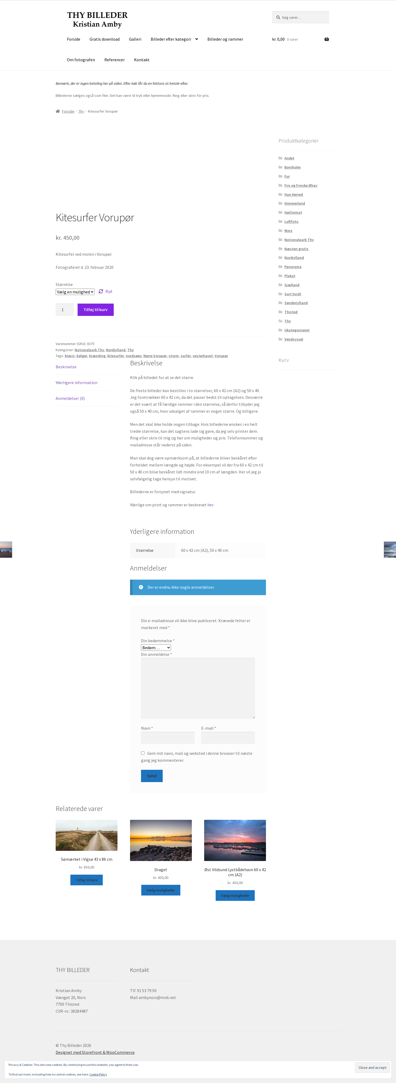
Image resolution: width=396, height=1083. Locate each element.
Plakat (289, 275)
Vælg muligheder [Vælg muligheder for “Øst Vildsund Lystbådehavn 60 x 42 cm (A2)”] (235, 895)
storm (174, 355)
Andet (289, 158)
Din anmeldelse (156, 654)
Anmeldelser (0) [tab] (70, 398)
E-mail (208, 728)
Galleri (135, 39)
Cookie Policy (98, 1074)
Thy (81, 111)
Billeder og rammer (225, 39)
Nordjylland (115, 349)
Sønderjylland (296, 302)
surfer (186, 355)
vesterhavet (203, 355)
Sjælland (291, 284)
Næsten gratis (296, 248)
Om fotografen (81, 59)
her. (210, 504)
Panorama (293, 266)
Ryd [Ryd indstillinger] (108, 291)
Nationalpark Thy (89, 349)
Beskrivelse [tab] (66, 366)
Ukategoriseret (297, 330)
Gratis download (105, 39)
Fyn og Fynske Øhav (300, 185)
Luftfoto (291, 221)
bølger (82, 355)
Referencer (114, 59)
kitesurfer (115, 355)
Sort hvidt (292, 294)
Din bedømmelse (158, 640)
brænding (97, 355)
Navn (147, 728)
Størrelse (64, 284)
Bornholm (292, 167)
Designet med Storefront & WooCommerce (95, 1052)
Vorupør (221, 355)
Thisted (291, 311)
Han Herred (293, 194)
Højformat (293, 212)
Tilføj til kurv (95, 309)
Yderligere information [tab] (76, 382)
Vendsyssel (293, 339)
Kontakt (142, 59)
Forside (73, 39)
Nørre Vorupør (155, 355)
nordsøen (134, 355)
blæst (70, 355)
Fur (287, 176)
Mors (288, 230)
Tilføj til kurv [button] (87, 880)
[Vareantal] (65, 310)
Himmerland (294, 203)
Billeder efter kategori (171, 39)
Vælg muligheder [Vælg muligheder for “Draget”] (161, 890)
